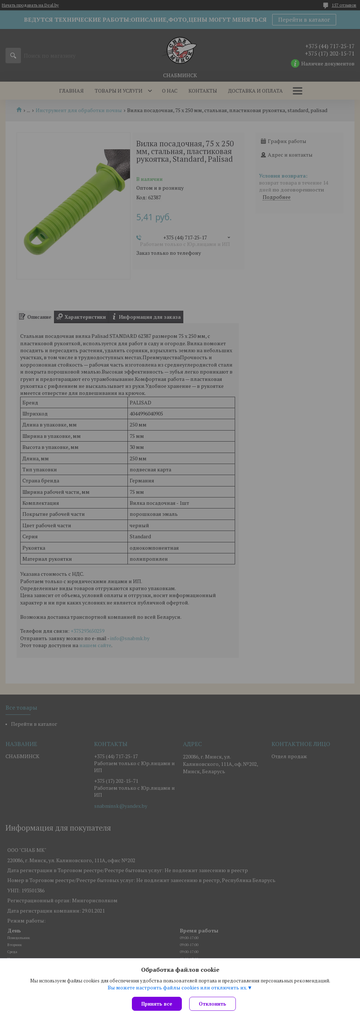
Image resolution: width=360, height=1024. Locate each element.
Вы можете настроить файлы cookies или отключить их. (177, 987)
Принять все (156, 1003)
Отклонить (212, 1003)
